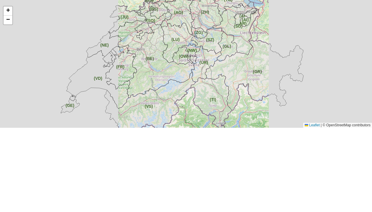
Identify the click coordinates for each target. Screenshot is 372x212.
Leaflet (312, 125)
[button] (210, 40)
